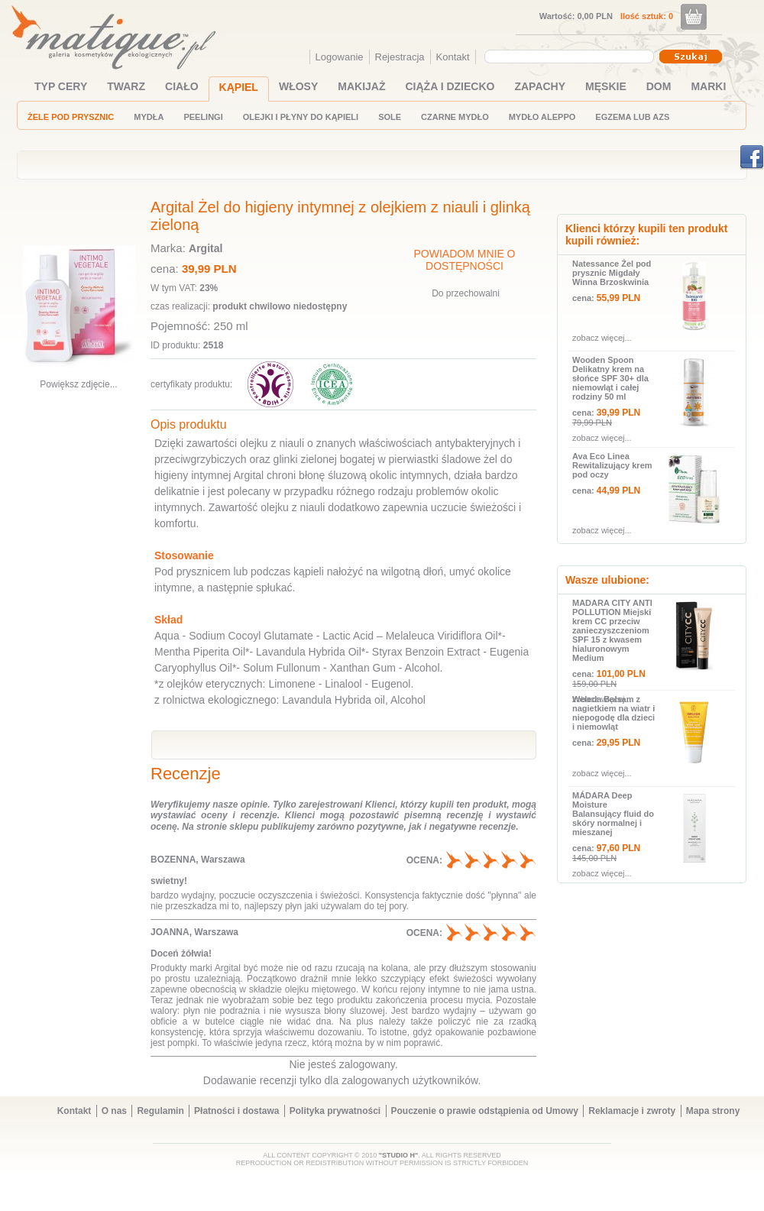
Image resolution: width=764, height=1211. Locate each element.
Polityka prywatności (335, 1111)
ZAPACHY (539, 86)
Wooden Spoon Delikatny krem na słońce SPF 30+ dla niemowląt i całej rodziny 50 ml (610, 378)
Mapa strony (713, 1111)
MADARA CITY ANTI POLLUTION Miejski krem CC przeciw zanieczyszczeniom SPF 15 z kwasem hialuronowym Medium (612, 630)
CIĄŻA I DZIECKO (450, 86)
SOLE (389, 116)
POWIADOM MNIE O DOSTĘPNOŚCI (465, 260)
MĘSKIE (605, 86)
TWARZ (126, 86)
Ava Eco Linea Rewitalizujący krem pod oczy (612, 465)
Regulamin (160, 1111)
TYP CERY (60, 86)
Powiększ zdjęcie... (78, 384)
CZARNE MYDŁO (455, 116)
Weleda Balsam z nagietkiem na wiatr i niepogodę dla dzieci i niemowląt (613, 713)
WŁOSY (298, 86)
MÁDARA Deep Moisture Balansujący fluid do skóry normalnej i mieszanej (613, 814)
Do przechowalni (466, 293)
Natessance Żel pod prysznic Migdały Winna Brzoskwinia (611, 273)
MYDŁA (148, 116)
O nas (114, 1111)
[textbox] (565, 55)
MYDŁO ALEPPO (542, 116)
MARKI (708, 86)
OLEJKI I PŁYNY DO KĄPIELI (300, 116)
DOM (659, 86)
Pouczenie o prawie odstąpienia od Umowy (484, 1111)
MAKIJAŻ (361, 86)
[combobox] (571, 56)
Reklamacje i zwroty (631, 1111)
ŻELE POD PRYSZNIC (71, 116)
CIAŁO (182, 86)
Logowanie (340, 57)
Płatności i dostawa (236, 1111)
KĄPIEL (238, 87)
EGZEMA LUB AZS (632, 116)
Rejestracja (400, 57)
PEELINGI (202, 116)
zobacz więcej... (602, 337)
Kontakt (453, 57)
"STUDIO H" (399, 1155)
